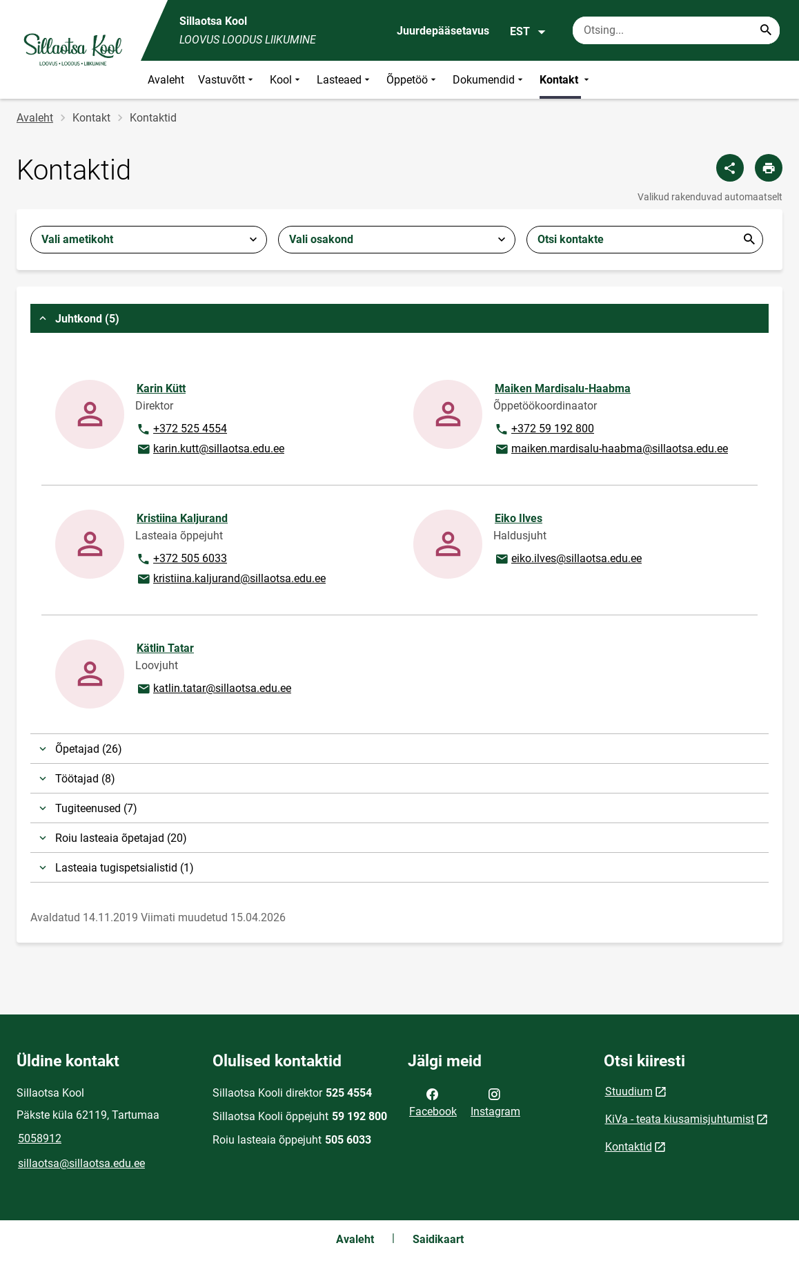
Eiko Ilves (518, 518)
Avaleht (166, 79)
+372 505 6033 (181, 559)
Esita (749, 239)
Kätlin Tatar (165, 648)
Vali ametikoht (77, 239)
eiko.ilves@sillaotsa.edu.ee (568, 559)
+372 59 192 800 (544, 430)
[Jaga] (730, 168)
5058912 (39, 1138)
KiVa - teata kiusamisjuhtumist (679, 1119)
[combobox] (148, 239)
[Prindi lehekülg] (768, 168)
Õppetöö (412, 79)
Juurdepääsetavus (443, 30)
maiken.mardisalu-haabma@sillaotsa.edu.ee (611, 450)
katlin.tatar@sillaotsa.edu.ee (213, 689)
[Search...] (766, 30)
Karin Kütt (161, 388)
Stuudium (629, 1091)
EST (528, 31)
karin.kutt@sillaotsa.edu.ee (210, 450)
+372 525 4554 (181, 430)
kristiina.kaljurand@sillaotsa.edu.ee (231, 579)
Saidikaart (438, 1239)
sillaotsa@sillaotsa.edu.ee (81, 1163)
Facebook (433, 1101)
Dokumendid (489, 79)
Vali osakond (321, 239)
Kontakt (566, 79)
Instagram (495, 1101)
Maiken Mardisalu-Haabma (563, 388)
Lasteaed (345, 79)
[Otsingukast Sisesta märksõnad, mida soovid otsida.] (676, 30)
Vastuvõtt (227, 79)
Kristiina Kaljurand (182, 518)
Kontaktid (628, 1146)
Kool (286, 79)
